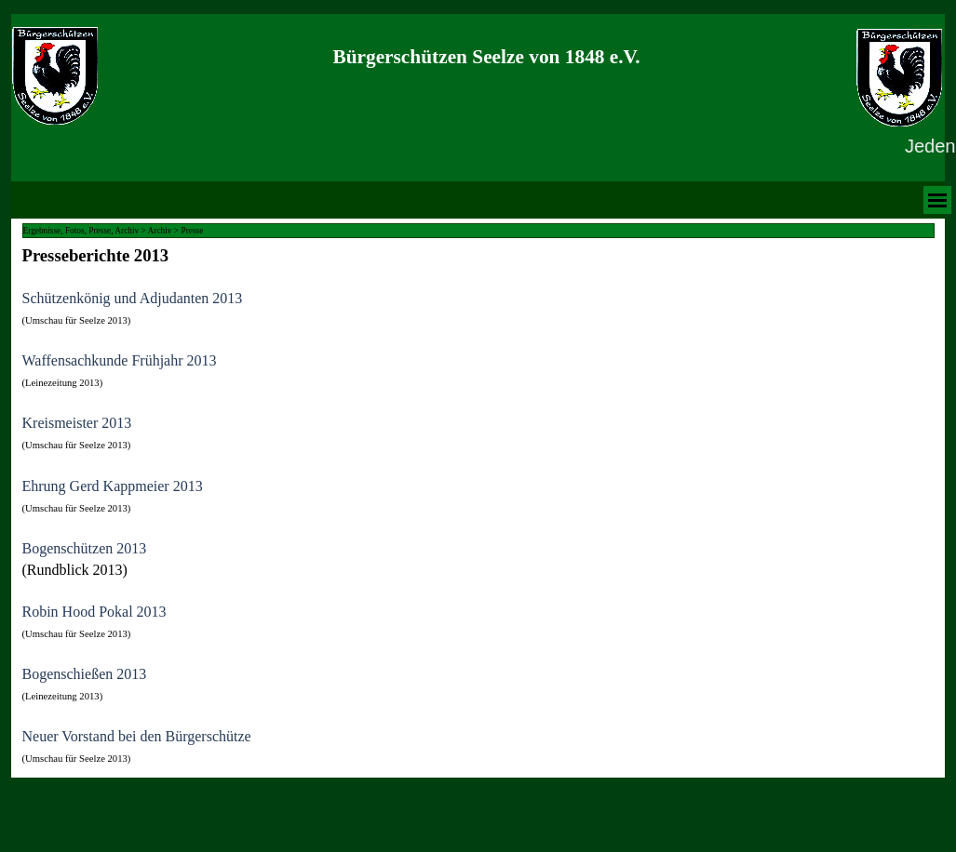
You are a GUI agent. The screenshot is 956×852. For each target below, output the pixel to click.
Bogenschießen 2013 (84, 674)
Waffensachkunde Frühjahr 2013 (119, 360)
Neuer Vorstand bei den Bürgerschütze (136, 736)
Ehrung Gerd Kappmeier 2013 (112, 486)
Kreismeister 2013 (77, 423)
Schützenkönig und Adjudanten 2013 (132, 298)
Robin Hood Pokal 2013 (94, 611)
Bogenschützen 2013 (84, 548)
